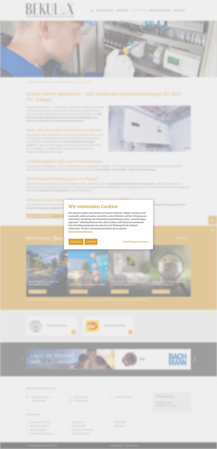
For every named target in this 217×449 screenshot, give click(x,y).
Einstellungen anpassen (136, 241)
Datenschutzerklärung (80, 231)
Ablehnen (91, 241)
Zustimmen (76, 241)
